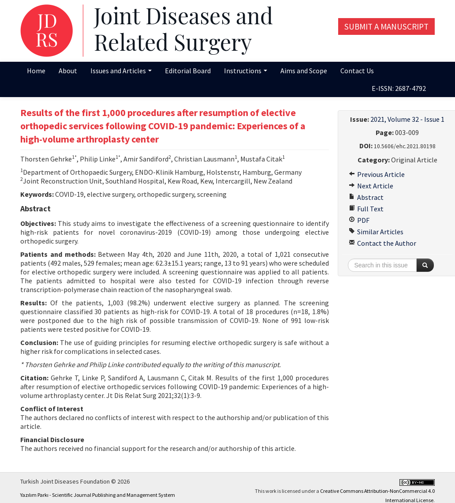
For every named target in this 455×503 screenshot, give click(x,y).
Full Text (366, 208)
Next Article (371, 185)
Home (36, 70)
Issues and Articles (121, 70)
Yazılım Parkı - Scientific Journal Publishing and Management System (97, 495)
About (68, 70)
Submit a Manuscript (386, 26)
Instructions (245, 70)
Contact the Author (382, 243)
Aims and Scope (303, 70)
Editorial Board (188, 70)
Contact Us (357, 70)
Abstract (366, 197)
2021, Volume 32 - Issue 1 (407, 119)
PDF (359, 220)
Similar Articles (376, 231)
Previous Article (377, 174)
